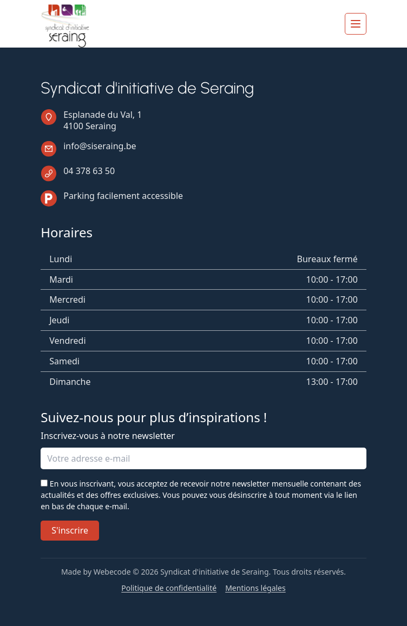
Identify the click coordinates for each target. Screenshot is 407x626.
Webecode (112, 572)
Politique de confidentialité (168, 588)
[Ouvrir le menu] (355, 24)
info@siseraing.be (99, 146)
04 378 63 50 (89, 171)
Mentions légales (255, 588)
